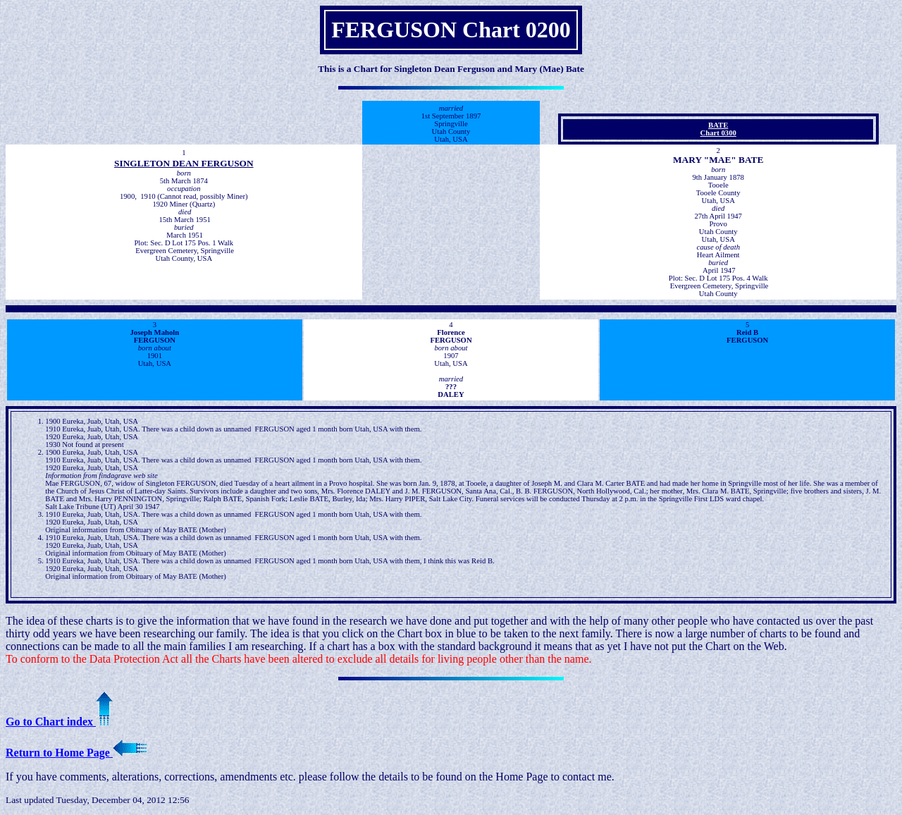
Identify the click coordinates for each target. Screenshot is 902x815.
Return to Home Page (76, 753)
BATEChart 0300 (718, 129)
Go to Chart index (59, 722)
